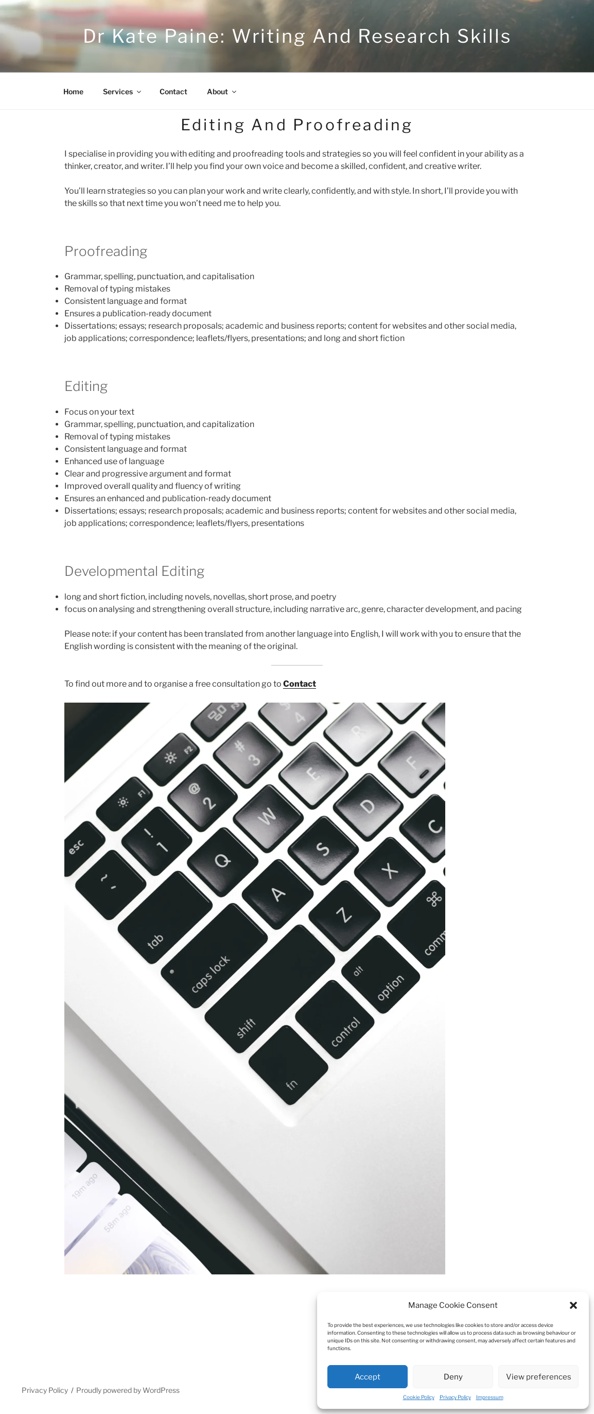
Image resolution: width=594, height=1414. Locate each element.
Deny (453, 1377)
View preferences (538, 1377)
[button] (573, 1305)
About (222, 91)
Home (73, 91)
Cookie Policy (418, 1397)
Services (123, 91)
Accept (367, 1377)
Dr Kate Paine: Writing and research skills (297, 36)
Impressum (489, 1397)
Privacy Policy (455, 1397)
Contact (173, 91)
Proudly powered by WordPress (128, 1390)
